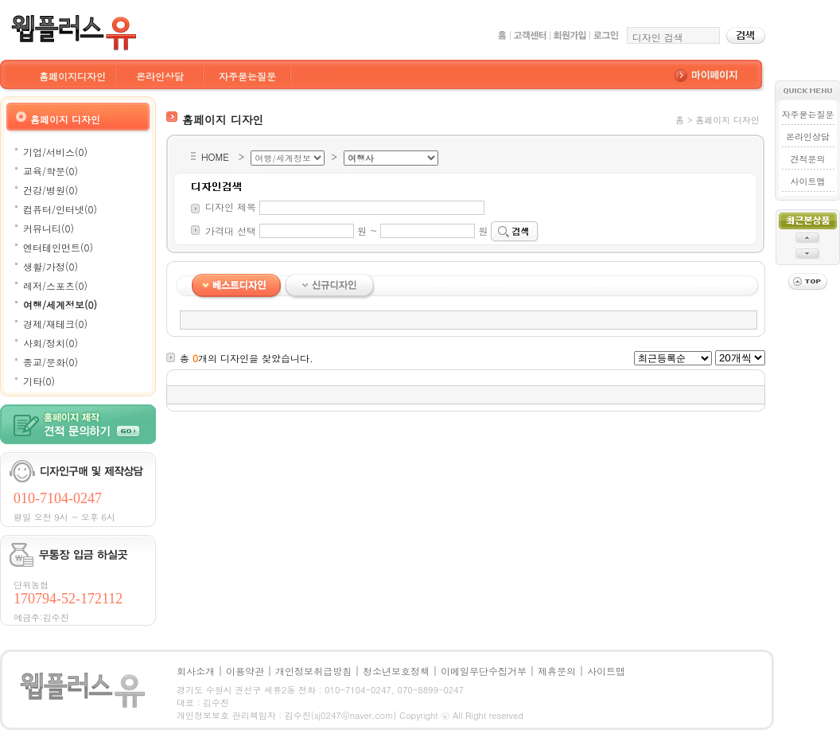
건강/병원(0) (50, 190)
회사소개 (196, 670)
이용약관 (245, 670)
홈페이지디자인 (72, 76)
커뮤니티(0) (48, 228)
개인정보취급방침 (313, 670)
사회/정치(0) (50, 342)
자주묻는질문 (247, 76)
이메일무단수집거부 (484, 670)
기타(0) (39, 381)
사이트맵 (807, 181)
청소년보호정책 (396, 670)
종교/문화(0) (50, 362)
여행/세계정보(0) (60, 304)
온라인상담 (160, 76)
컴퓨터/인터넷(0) (60, 209)
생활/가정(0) (50, 266)
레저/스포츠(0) (55, 285)
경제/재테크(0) (55, 323)
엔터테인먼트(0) (58, 247)
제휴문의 (557, 670)
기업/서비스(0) (55, 151)
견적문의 (807, 159)
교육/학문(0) (50, 171)
